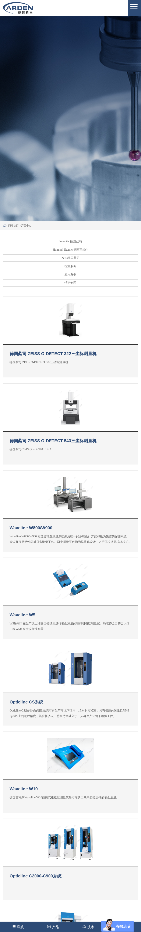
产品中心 (26, 225)
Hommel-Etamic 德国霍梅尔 (70, 249)
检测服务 (70, 266)
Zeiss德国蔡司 (70, 258)
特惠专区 (70, 282)
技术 (88, 926)
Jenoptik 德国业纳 (70, 241)
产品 (53, 926)
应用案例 (70, 274)
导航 (18, 926)
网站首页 (13, 225)
